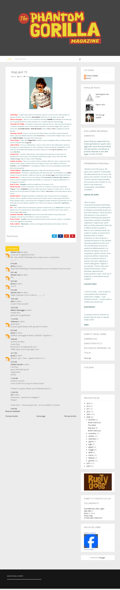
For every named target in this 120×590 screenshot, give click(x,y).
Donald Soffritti (15, 197)
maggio (91, 451)
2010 (88, 413)
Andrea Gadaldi (92, 77)
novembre (92, 435)
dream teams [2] (94, 432)
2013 (88, 405)
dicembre (92, 421)
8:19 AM (14, 265)
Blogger (102, 559)
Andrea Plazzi (14, 146)
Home (7, 60)
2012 (88, 407)
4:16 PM (14, 363)
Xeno (13, 302)
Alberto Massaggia (16, 121)
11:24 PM (14, 320)
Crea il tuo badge (89, 550)
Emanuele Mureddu (16, 216)
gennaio (91, 462)
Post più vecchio (70, 417)
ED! (11, 209)
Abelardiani (14, 116)
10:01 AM (14, 300)
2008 (88, 418)
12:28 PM (14, 393)
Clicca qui (87, 359)
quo (19, 227)
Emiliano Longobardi (90, 534)
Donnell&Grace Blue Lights (94, 510)
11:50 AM (14, 379)
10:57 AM (14, 309)
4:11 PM (14, 354)
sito (63, 118)
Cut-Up (58, 121)
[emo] (13, 267)
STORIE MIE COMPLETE (93, 519)
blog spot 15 (92, 429)
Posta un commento (12, 413)
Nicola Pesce (41, 137)
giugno (91, 448)
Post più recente (11, 417)
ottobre (91, 437)
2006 (88, 467)
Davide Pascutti (15, 188)
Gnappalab (28, 144)
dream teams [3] (94, 424)
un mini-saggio (50, 176)
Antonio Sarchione (16, 162)
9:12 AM (14, 291)
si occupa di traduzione (56, 151)
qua (16, 227)
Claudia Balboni (15, 172)
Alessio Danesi (14, 141)
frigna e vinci (100, 106)
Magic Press (32, 141)
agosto (91, 443)
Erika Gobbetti (15, 225)
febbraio (91, 459)
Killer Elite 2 (88, 512)
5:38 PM (14, 410)
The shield (92, 426)
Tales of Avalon (18, 139)
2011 (88, 410)
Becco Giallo (52, 130)
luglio (90, 445)
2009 (88, 415)
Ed (12, 396)
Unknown (14, 323)
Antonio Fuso (14, 155)
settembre (92, 440)
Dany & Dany (14, 185)
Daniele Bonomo (15, 174)
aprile (90, 454)
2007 (88, 464)
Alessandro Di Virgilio (17, 125)
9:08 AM (14, 340)
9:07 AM (14, 282)
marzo (91, 456)
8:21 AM (14, 274)
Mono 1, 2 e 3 (89, 514)
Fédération (25, 167)
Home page (40, 417)
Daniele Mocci (14, 179)
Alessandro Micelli (16, 134)
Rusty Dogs (19, 60)
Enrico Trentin (15, 220)
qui (21, 213)
